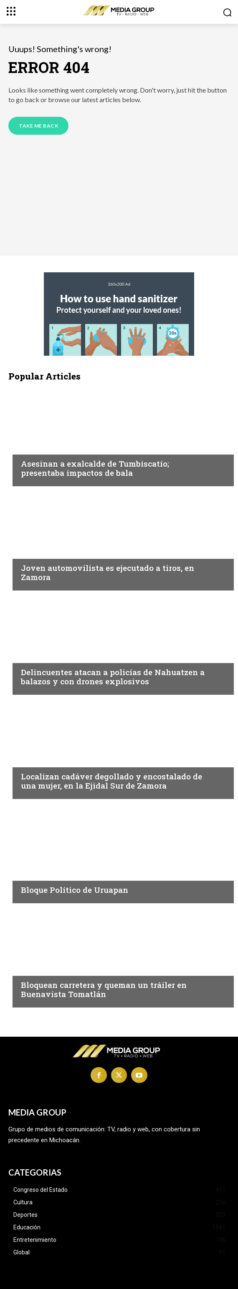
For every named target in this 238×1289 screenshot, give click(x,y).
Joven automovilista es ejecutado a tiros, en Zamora (107, 573)
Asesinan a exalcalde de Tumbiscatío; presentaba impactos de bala (95, 468)
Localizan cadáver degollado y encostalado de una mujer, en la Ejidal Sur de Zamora (111, 781)
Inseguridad (41, 447)
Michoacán (40, 874)
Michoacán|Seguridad (58, 969)
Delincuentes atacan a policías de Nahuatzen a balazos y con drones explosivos (113, 677)
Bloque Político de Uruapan (74, 889)
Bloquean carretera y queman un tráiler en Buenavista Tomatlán (104, 990)
